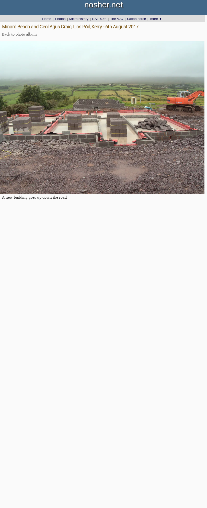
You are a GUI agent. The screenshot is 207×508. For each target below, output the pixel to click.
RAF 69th (99, 19)
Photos (60, 19)
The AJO (116, 19)
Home (46, 19)
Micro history (78, 19)
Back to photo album (19, 34)
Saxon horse (136, 19)
